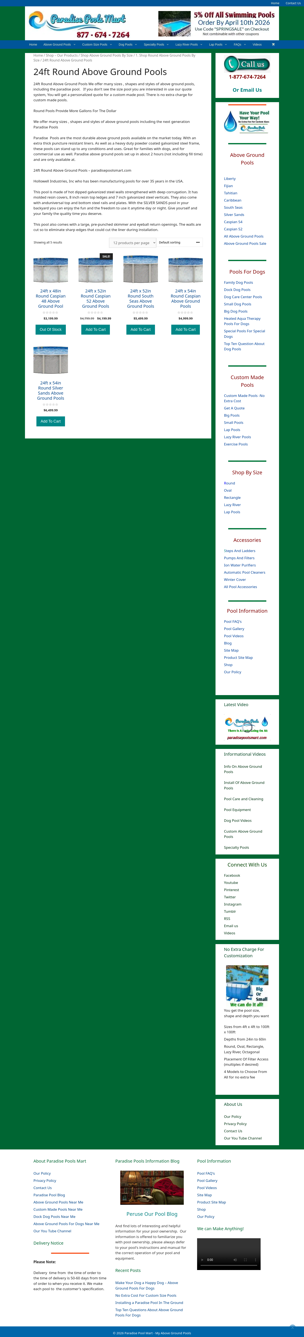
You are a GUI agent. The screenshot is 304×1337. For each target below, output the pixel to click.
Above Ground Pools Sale (245, 243)
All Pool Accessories (240, 586)
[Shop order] (179, 242)
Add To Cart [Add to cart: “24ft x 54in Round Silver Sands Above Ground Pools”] (51, 421)
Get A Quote (234, 408)
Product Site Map (238, 657)
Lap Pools (220, 44)
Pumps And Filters (239, 557)
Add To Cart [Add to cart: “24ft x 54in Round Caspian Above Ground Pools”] (185, 329)
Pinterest (231, 889)
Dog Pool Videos (237, 820)
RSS (227, 918)
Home (275, 3)
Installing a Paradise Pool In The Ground (149, 1302)
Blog (228, 643)
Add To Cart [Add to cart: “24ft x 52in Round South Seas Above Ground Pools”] (141, 329)
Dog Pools (130, 44)
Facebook (232, 875)
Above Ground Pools (61, 44)
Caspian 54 (233, 221)
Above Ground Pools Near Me (58, 1202)
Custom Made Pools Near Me (58, 1209)
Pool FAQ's (233, 621)
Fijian (228, 185)
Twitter (230, 897)
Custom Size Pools (99, 44)
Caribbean (232, 200)
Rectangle (232, 497)
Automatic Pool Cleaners (244, 572)
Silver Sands (234, 214)
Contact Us (293, 3)
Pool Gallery (234, 628)
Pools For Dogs (247, 271)
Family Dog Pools (238, 282)
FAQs (241, 44)
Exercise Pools (236, 444)
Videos (257, 44)
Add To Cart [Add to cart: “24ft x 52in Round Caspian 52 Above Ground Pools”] (96, 329)
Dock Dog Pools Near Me (54, 1216)
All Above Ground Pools (244, 236)
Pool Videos (234, 635)
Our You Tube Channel (243, 1138)
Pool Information (247, 610)
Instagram (233, 904)
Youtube (231, 882)
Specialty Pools (158, 44)
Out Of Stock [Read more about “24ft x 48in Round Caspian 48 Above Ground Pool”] (51, 329)
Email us (231, 925)
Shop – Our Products (62, 55)
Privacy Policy (235, 1123)
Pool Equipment (237, 809)
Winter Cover (235, 579)
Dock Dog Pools (237, 289)
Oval (228, 490)
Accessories (247, 539)
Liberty (230, 178)
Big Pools (232, 415)
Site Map (231, 650)
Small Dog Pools (237, 303)
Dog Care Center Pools (243, 296)
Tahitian (230, 193)
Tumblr (230, 911)
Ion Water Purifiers (240, 565)
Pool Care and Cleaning (243, 798)
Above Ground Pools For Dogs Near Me (66, 1223)
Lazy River (232, 504)
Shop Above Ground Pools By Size (107, 55)
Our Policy (232, 671)
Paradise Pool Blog (49, 1194)
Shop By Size (247, 472)
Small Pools (233, 422)
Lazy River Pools (190, 44)
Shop (228, 664)
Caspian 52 (233, 229)
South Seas (233, 207)
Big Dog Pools (235, 311)
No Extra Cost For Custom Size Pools (145, 1295)
